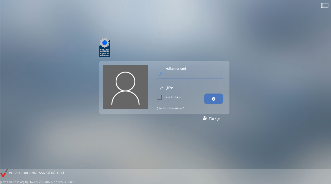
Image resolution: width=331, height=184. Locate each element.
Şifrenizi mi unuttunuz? (170, 108)
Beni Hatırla (169, 97)
